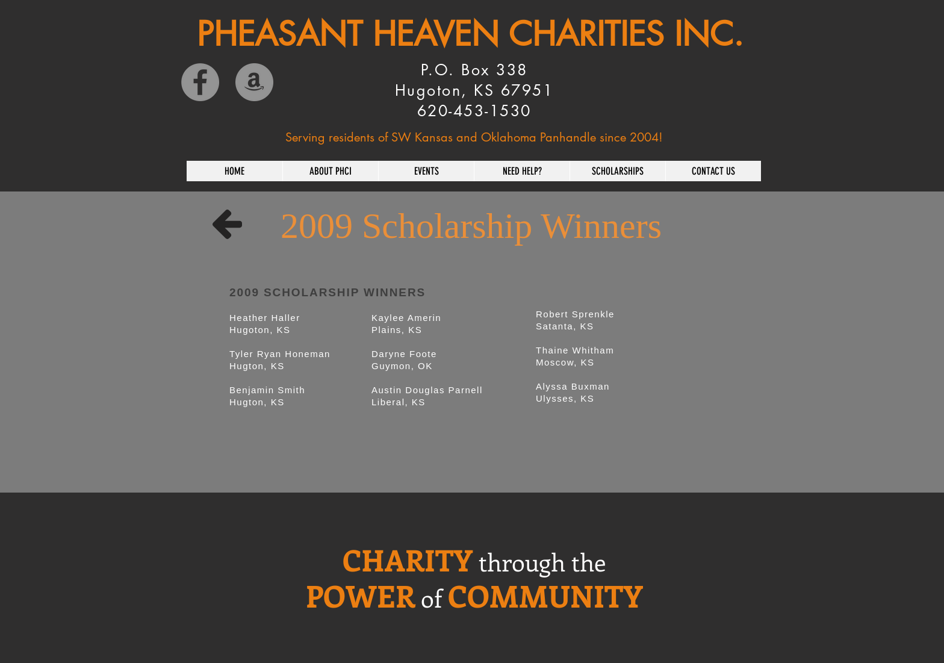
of (431, 598)
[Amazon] (254, 82)
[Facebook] (200, 82)
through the (542, 561)
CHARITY (408, 559)
